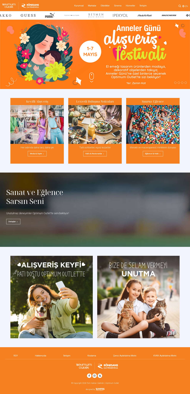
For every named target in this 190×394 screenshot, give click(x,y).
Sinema (117, 5)
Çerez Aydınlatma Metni (124, 355)
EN (186, 6)
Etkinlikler (105, 5)
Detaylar (13, 221)
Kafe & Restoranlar (95, 153)
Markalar (92, 5)
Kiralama (92, 355)
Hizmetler (130, 5)
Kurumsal (79, 5)
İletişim (143, 5)
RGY (16, 355)
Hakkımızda (40, 355)
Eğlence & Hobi (153, 153)
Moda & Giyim (37, 153)
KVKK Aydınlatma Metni (164, 355)
